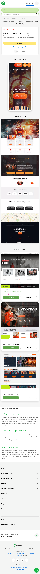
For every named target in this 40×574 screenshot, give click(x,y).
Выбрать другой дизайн (20, 47)
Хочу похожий (19, 43)
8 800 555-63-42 (29, 3)
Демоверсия (11, 297)
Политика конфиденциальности (20, 567)
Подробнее (28, 297)
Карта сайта (20, 570)
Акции (3, 499)
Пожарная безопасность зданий (12, 291)
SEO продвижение (7, 488)
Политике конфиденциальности (16, 553)
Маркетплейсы (6, 504)
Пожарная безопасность (10, 342)
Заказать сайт (30, 4)
